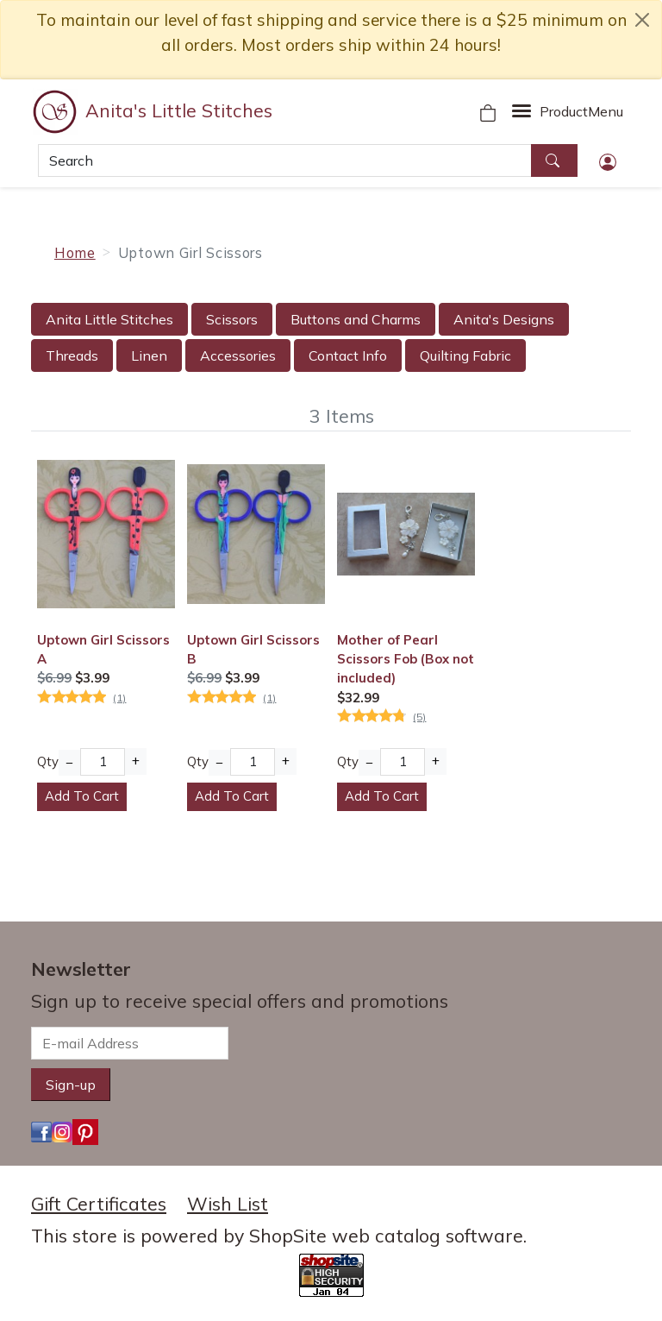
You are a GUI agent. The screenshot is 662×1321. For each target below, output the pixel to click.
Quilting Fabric (465, 355)
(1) (119, 697)
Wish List (227, 1203)
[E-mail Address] (129, 1043)
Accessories (238, 355)
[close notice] (642, 19)
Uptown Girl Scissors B (253, 649)
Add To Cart (82, 796)
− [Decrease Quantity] (69, 762)
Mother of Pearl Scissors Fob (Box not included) (405, 659)
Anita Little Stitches (109, 319)
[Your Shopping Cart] (488, 111)
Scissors (232, 319)
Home (75, 252)
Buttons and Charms (355, 319)
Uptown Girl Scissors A (103, 649)
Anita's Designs (503, 319)
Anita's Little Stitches (178, 110)
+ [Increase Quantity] (136, 760)
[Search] (285, 160)
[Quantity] (102, 762)
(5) (419, 716)
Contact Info (348, 355)
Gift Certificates (98, 1203)
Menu (581, 111)
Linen (149, 355)
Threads (72, 355)
